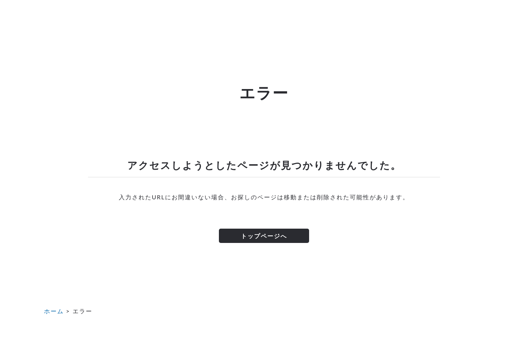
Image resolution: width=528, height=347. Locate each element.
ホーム (54, 310)
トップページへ (264, 235)
